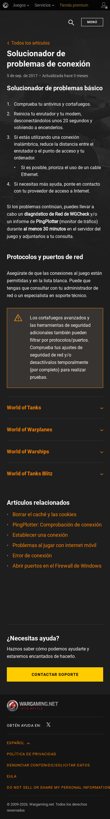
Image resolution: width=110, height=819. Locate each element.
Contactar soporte (55, 674)
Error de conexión (32, 555)
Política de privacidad (31, 754)
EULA (12, 776)
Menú (92, 22)
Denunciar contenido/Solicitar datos (48, 765)
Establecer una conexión (40, 535)
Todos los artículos (30, 43)
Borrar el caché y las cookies (44, 514)
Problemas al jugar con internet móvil (54, 545)
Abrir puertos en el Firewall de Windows (57, 566)
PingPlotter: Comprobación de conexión (57, 525)
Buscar (71, 25)
